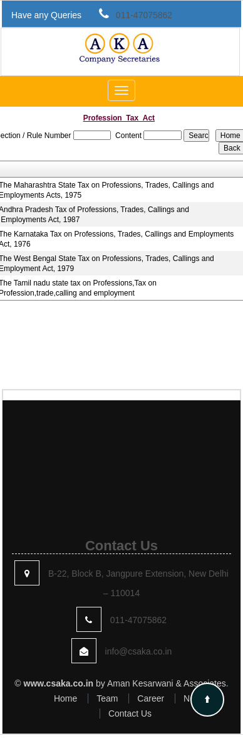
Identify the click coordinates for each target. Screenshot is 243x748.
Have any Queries (46, 15)
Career (150, 698)
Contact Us (130, 713)
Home (65, 698)
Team (107, 698)
